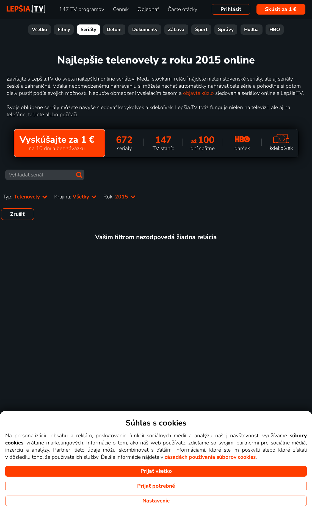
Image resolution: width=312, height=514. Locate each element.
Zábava (176, 29)
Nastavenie (156, 500)
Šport (201, 29)
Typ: (25, 196)
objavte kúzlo (198, 93)
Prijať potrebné (156, 486)
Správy (226, 29)
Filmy (64, 29)
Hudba (251, 29)
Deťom (114, 29)
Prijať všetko (156, 471)
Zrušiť (17, 214)
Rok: (119, 196)
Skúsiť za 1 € (281, 9)
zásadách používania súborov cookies (210, 457)
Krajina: (75, 196)
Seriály (88, 29)
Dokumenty (145, 29)
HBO (274, 29)
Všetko (39, 29)
